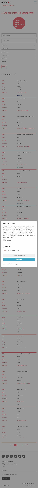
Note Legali (15, 264)
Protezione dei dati (7, 264)
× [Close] (35, 222)
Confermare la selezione (19, 255)
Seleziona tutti (19, 259)
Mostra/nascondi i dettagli (12, 250)
